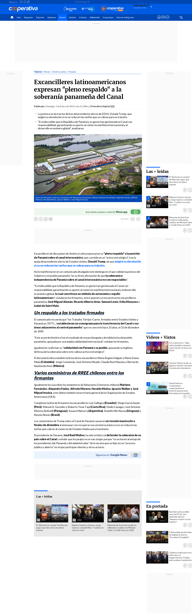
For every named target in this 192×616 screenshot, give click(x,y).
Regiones (52, 17)
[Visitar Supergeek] (167, 19)
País (19, 17)
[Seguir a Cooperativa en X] (24, 2)
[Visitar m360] (163, 19)
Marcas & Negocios (125, 17)
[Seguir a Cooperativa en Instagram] (28, 2)
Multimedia (95, 17)
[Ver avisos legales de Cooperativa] (159, 19)
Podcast (82, 17)
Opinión (72, 17)
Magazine (28, 17)
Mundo (62, 17)
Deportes (40, 17)
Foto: (38, 137)
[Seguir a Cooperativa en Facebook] (20, 2)
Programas (108, 17)
